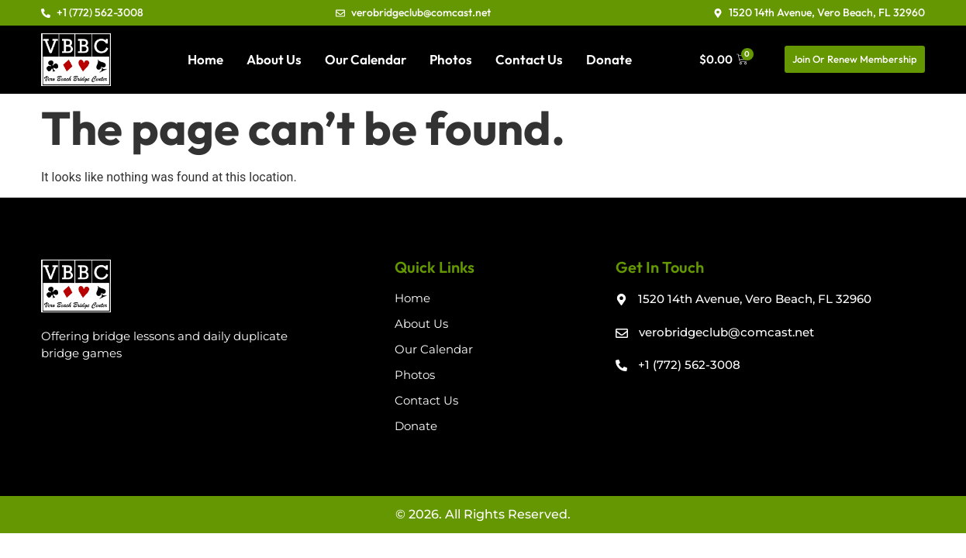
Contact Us (529, 59)
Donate (609, 59)
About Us (274, 59)
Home (205, 59)
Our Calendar (365, 59)
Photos (451, 59)
